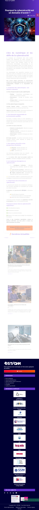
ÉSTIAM (24, 192)
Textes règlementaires (9, 507)
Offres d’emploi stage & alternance (13, 381)
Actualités (7, 384)
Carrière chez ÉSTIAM (10, 386)
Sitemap (19, 508)
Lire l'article (12, 271)
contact (19, 371)
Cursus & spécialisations (10, 380)
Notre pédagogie (9, 378)
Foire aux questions (9, 383)
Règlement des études (21, 507)
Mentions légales (31, 507)
